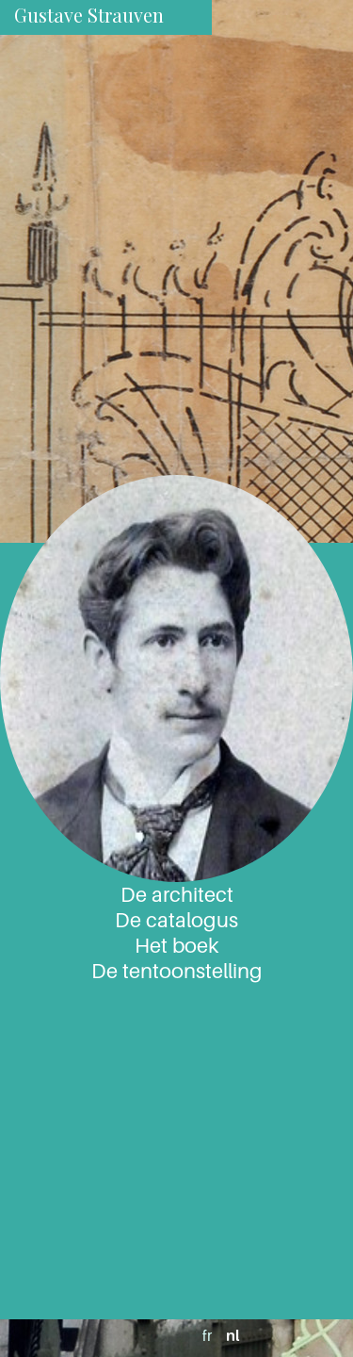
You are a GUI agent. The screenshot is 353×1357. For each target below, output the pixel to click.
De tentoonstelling (177, 970)
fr (207, 1335)
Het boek (176, 945)
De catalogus (176, 919)
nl (232, 1335)
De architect (176, 894)
